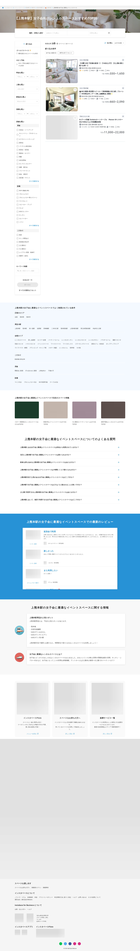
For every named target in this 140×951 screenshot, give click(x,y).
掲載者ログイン (36, 887)
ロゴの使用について (94, 897)
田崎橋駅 (46, 328)
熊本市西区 (40, 7)
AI (123, 60)
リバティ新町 (33, 544)
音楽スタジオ (19, 344)
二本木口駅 (54, 328)
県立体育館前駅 (85, 328)
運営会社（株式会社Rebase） (24, 899)
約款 (36, 897)
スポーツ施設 (53, 347)
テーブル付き (54, 382)
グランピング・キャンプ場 (38, 347)
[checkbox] (17, 130)
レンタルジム (63, 347)
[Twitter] (65, 943)
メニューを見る (32, 734)
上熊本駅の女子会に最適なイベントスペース (65, 7)
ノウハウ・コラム (20, 897)
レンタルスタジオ (80, 340)
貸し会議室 (31, 340)
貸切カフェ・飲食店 (97, 344)
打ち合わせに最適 (31, 370)
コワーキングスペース (82, 344)
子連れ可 (51, 370)
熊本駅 (25, 328)
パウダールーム (105, 340)
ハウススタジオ (30, 344)
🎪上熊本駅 (48, 7)
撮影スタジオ (117, 340)
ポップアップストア (112, 344)
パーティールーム (53, 340)
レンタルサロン (93, 340)
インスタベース (7, 8)
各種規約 (30, 897)
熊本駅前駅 (64, 328)
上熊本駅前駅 (74, 328)
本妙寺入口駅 (97, 328)
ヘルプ (29, 909)
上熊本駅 (17, 328)
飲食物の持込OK (20, 359)
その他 (79, 347)
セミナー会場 (42, 340)
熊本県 (28, 7)
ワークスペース (56, 344)
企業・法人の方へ (20, 909)
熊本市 (33, 7)
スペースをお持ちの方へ (22, 887)
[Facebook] (70, 943)
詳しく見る (70, 734)
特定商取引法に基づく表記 (62, 897)
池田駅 (39, 328)
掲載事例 (45, 887)
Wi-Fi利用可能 (43, 382)
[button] (70, 448)
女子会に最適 (51, 53)
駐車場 (72, 347)
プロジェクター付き (30, 382)
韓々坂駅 (32, 328)
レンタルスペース (20, 340)
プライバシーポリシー (46, 897)
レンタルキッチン (67, 340)
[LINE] (60, 943)
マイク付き (18, 382)
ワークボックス (68, 344)
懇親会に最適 (19, 370)
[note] (79, 943)
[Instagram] (74, 943)
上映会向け (42, 370)
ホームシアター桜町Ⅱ (33, 583)
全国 (16, 317)
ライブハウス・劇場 (21, 347)
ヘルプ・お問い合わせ (80, 897)
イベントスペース (19, 7)
